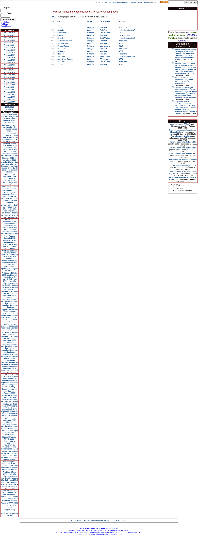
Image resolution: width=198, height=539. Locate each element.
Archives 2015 (9, 60)
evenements (183, 38)
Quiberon (61, 51)
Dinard (60, 38)
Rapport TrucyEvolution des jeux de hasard (9, 512)
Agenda (125, 2)
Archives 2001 (9, 94)
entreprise (191, 35)
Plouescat (61, 49)
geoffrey (172, 35)
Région (89, 21)
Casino (60, 21)
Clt (52, 21)
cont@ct (155, 2)
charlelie (193, 38)
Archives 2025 (9, 35)
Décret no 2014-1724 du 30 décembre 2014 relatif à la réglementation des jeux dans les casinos (9, 209)
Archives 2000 (9, 97)
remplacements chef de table (180, 154)
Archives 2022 (9, 43)
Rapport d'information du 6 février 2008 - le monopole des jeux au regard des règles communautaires (9, 455)
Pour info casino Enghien (180, 136)
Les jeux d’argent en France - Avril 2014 (9, 216)
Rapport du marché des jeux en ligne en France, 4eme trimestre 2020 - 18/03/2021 (9, 118)
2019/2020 (9, 109)
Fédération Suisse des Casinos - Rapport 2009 (9, 391)
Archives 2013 (9, 65)
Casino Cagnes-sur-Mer (178, 32)
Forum (104, 2)
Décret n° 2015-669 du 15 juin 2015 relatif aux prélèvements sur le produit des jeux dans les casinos (9, 137)
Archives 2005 (9, 85)
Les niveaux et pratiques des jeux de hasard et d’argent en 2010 (9, 327)
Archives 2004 (9, 87)
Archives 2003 (9, 90)
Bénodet (60, 30)
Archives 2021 (9, 45)
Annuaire (147, 2)
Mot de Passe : (6, 13)
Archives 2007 (9, 80)
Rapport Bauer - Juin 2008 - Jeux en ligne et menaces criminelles (9, 431)
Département (105, 21)
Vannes (60, 64)
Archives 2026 (9, 33)
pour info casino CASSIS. (180, 124)
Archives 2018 (9, 52)
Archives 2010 (9, 72)
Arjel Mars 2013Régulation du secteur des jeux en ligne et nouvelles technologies (9, 244)
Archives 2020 (9, 48)
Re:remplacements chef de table (183, 142)
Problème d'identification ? (7, 25)
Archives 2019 (9, 50)
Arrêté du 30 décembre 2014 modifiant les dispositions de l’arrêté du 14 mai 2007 (10, 179)
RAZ (53, 17)
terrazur (193, 32)
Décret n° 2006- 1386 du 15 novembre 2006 (9, 505)
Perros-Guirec (63, 46)
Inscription (4, 22)
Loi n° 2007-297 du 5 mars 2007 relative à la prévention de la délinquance (9, 485)
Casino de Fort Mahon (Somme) (183, 166)
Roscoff (60, 54)
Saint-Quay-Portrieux (65, 59)
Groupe (121, 21)
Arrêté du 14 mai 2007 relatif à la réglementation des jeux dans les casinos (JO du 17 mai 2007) (9, 476)
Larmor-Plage (62, 43)
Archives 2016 (9, 57)
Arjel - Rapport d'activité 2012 (10, 237)
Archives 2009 (9, 75)
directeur (181, 35)
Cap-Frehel (61, 33)
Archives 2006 (9, 82)
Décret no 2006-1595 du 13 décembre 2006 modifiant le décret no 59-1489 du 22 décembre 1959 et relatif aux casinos (9, 496)
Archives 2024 (9, 38)
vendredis (183, 40)
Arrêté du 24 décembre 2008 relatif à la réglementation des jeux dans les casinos (9, 422)
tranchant (172, 38)
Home (98, 2)
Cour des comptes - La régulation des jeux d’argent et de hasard (9, 128)
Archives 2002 (9, 92)
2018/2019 (9, 107)
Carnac (60, 35)
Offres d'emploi (136, 2)
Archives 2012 (9, 67)
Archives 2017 (9, 55)
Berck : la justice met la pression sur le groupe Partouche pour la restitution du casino (184, 80)
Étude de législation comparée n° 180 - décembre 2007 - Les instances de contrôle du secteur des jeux (9, 466)
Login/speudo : (6, 8)
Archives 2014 (9, 62)
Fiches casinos (115, 2)
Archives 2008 (9, 77)
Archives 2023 (9, 40)
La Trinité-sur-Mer (64, 41)
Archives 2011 (9, 70)
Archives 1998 (9, 102)
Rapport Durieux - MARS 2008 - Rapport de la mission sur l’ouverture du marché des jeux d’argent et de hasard (9, 443)
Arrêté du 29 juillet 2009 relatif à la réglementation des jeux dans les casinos (9, 398)
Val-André (61, 62)
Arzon (59, 27)
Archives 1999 (9, 99)
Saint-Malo (61, 56)
